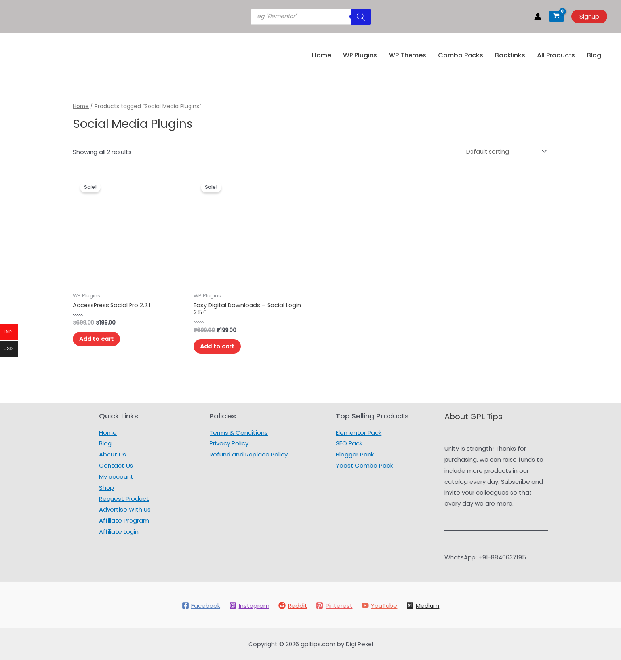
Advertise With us (124, 510)
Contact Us (116, 465)
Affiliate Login (119, 532)
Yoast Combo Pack (364, 465)
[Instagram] (248, 605)
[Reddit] (292, 605)
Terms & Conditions (239, 432)
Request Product (124, 499)
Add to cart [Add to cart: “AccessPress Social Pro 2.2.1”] (98, 339)
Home (321, 55)
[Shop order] (503, 151)
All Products (556, 55)
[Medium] (424, 605)
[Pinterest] (334, 605)
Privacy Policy (229, 443)
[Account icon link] (537, 16)
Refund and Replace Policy (249, 455)
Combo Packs (460, 55)
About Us (112, 455)
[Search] (361, 17)
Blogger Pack (355, 455)
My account (116, 476)
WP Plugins (360, 55)
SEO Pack (349, 443)
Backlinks (510, 55)
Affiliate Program (124, 521)
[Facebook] (199, 605)
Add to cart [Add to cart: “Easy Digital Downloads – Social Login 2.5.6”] (219, 347)
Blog (594, 55)
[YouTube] (380, 605)
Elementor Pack (358, 432)
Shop (106, 487)
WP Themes (407, 55)
